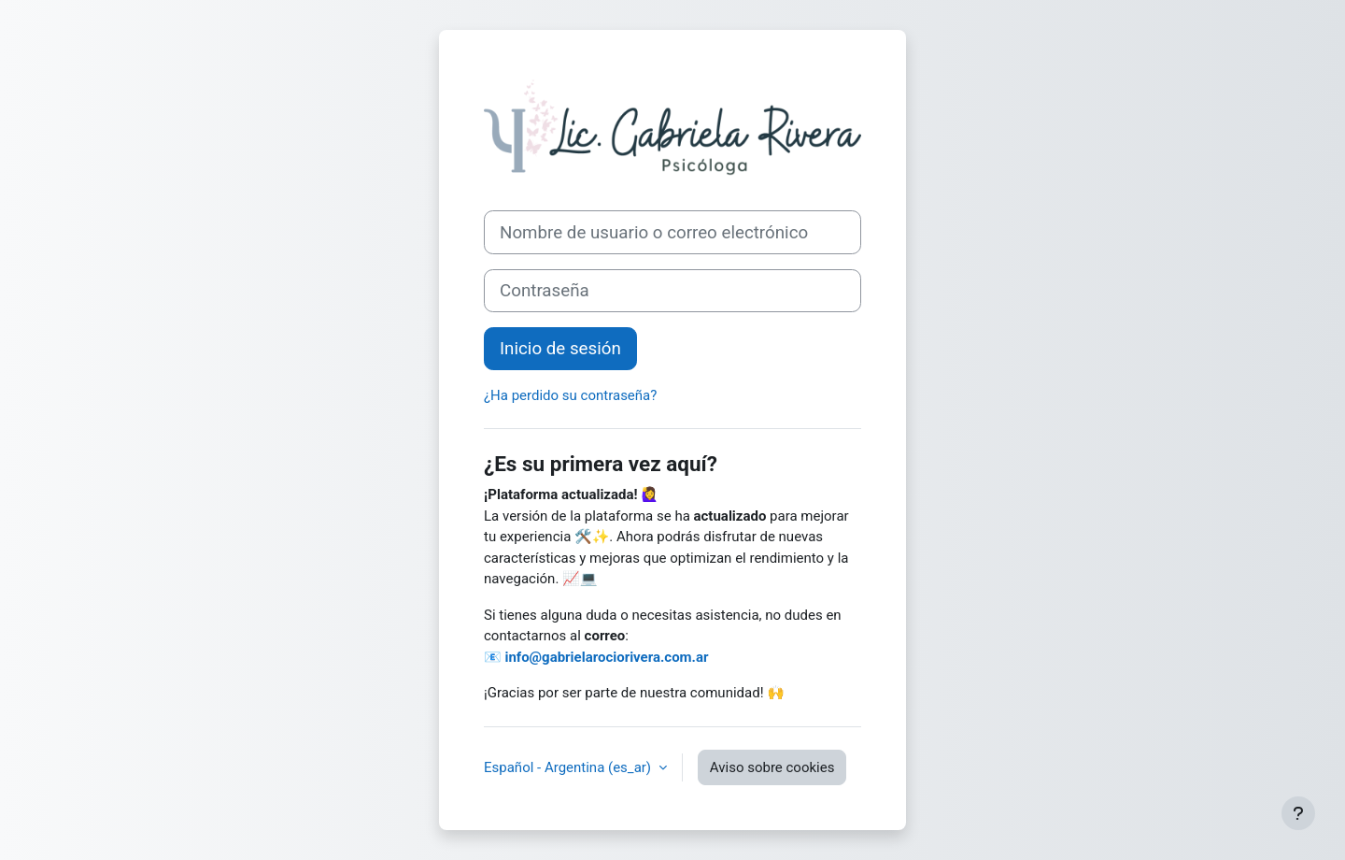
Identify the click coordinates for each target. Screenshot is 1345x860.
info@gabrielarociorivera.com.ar (606, 657)
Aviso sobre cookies (772, 767)
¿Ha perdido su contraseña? (570, 395)
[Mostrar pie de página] (1298, 813)
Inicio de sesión (560, 348)
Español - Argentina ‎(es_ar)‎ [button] (569, 767)
